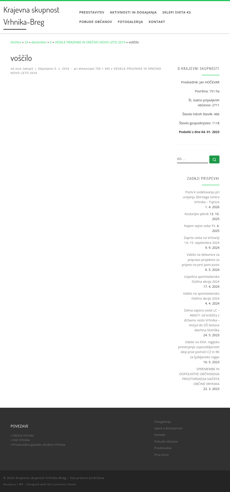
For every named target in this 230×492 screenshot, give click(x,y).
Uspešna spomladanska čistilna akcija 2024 (201, 279)
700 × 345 (102, 68)
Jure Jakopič (24, 68)
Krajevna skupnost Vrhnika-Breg (41, 478)
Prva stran (161, 455)
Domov (16, 42)
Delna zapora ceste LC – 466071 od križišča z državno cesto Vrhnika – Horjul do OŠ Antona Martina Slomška (201, 320)
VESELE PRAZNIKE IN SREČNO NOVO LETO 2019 (90, 42)
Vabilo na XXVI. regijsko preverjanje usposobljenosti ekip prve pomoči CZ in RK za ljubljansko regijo (198, 349)
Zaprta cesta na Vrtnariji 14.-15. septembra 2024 (201, 240)
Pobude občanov (166, 441)
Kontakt (159, 435)
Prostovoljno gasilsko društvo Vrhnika (38, 445)
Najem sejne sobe (197, 226)
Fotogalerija (162, 422)
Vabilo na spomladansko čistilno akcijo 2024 (201, 296)
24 (26, 42)
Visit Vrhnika (21, 440)
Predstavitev (163, 448)
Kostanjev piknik (197, 214)
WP (21, 484)
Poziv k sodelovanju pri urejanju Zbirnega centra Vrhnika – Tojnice (201, 197)
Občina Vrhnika (23, 435)
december (38, 42)
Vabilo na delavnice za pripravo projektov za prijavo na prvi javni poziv (200, 259)
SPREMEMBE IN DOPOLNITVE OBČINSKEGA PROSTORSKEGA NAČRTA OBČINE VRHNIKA (199, 376)
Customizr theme (64, 484)
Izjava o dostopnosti (168, 428)
